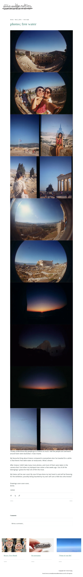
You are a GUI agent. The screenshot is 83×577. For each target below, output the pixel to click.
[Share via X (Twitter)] (15, 495)
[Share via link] (19, 495)
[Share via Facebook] (11, 495)
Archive (13, 490)
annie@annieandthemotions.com (57, 573)
